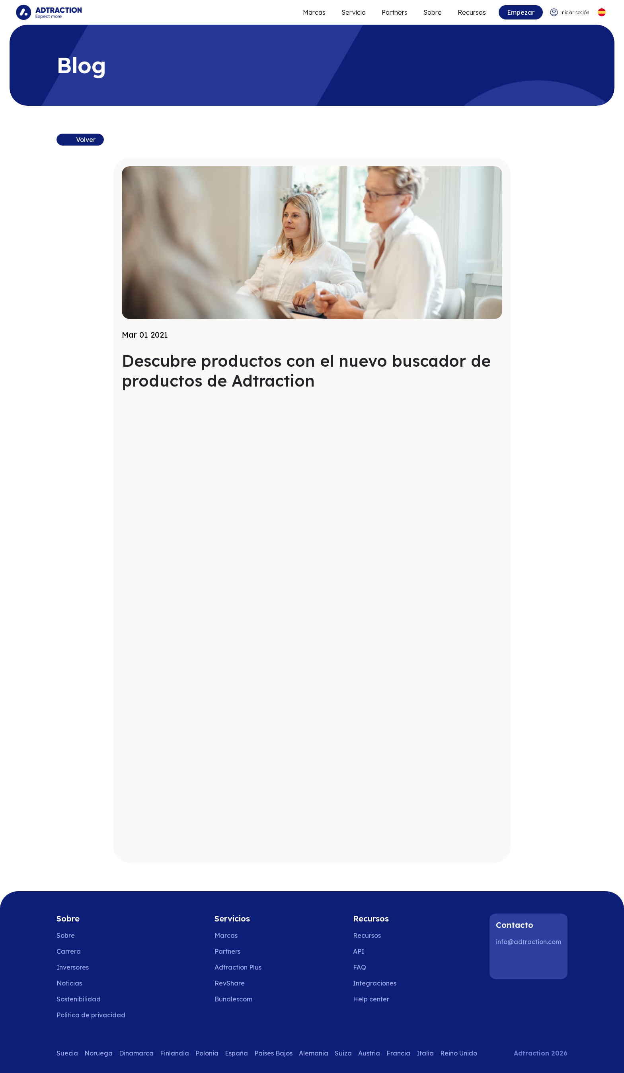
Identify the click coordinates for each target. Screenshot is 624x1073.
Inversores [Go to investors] (73, 967)
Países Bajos (273, 1053)
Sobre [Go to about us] (66, 935)
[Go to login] (569, 12)
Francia (398, 1053)
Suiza (343, 1053)
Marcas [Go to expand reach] (314, 12)
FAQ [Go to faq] (359, 967)
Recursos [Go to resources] (472, 12)
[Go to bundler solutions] (238, 999)
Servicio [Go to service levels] (353, 12)
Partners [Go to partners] (227, 951)
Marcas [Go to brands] (226, 935)
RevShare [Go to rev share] (229, 983)
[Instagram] (530, 963)
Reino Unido (458, 1053)
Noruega (98, 1053)
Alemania (313, 1053)
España (236, 1053)
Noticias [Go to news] (69, 983)
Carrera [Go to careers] (69, 951)
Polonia (206, 1053)
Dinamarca (136, 1053)
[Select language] (601, 12)
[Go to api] (376, 951)
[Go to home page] (49, 12)
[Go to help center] (376, 999)
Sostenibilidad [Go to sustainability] (79, 999)
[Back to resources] (80, 140)
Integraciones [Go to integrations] (374, 983)
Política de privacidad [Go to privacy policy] (91, 1015)
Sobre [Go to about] (432, 12)
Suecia (67, 1053)
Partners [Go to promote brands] (395, 12)
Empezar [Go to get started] (520, 12)
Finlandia (174, 1053)
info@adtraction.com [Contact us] (528, 942)
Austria (369, 1053)
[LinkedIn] (505, 963)
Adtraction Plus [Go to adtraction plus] (237, 967)
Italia (425, 1053)
